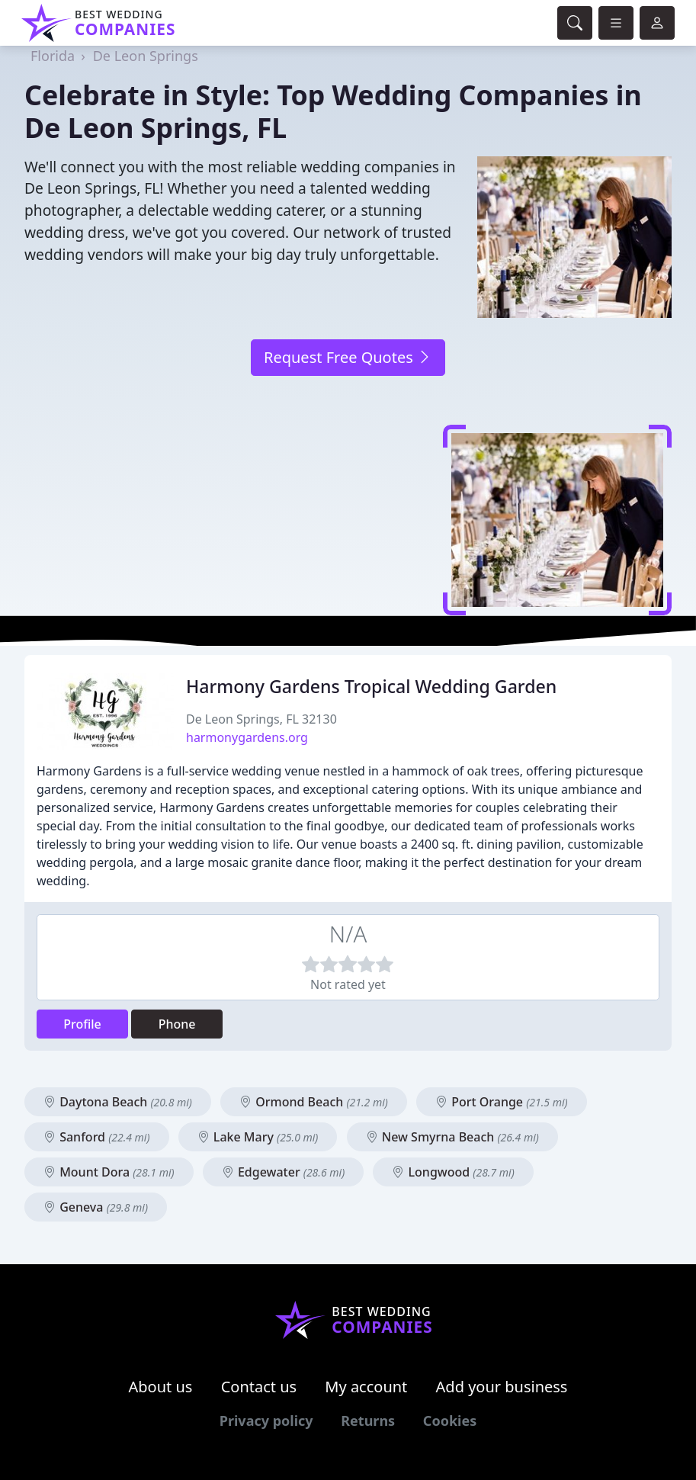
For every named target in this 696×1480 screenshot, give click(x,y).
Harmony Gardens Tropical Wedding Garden (371, 686)
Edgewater (283, 1172)
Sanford (96, 1136)
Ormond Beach (313, 1101)
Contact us (259, 1386)
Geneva (95, 1207)
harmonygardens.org (247, 737)
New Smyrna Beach (452, 1136)
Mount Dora (109, 1172)
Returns (368, 1420)
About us (161, 1386)
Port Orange (501, 1101)
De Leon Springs (145, 56)
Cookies (449, 1420)
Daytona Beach (117, 1101)
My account (366, 1386)
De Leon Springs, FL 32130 (261, 719)
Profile (82, 1024)
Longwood (453, 1172)
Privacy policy (266, 1420)
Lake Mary (258, 1136)
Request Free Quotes (348, 357)
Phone (177, 1024)
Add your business (502, 1386)
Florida (52, 56)
